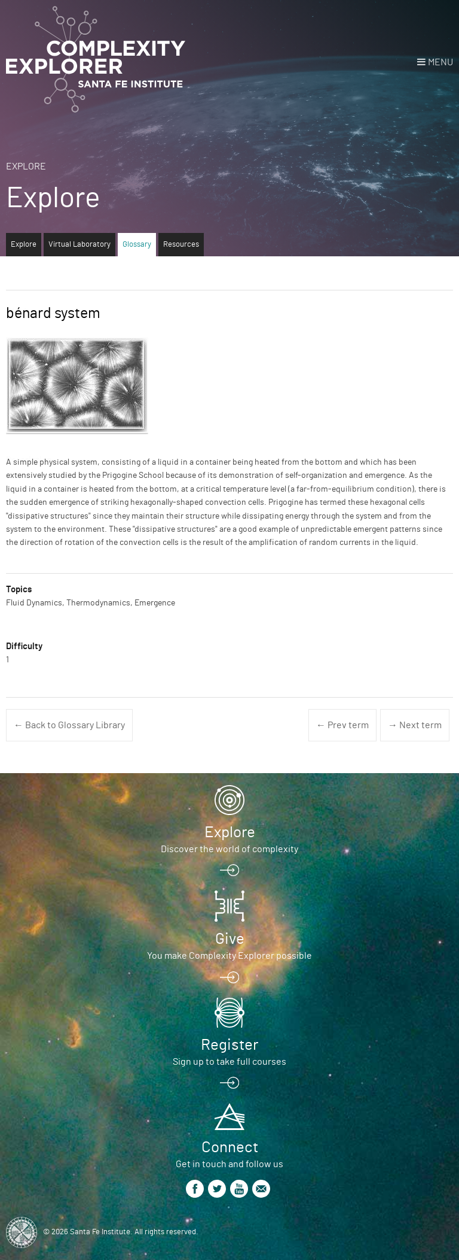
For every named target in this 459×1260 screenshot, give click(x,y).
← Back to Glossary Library (69, 725)
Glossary (137, 245)
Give (229, 939)
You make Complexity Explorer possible (229, 956)
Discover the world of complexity (229, 849)
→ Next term (415, 725)
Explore (26, 166)
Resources (181, 245)
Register (229, 1045)
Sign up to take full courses (229, 1062)
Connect (229, 1147)
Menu (440, 62)
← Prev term (342, 725)
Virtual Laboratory (79, 245)
